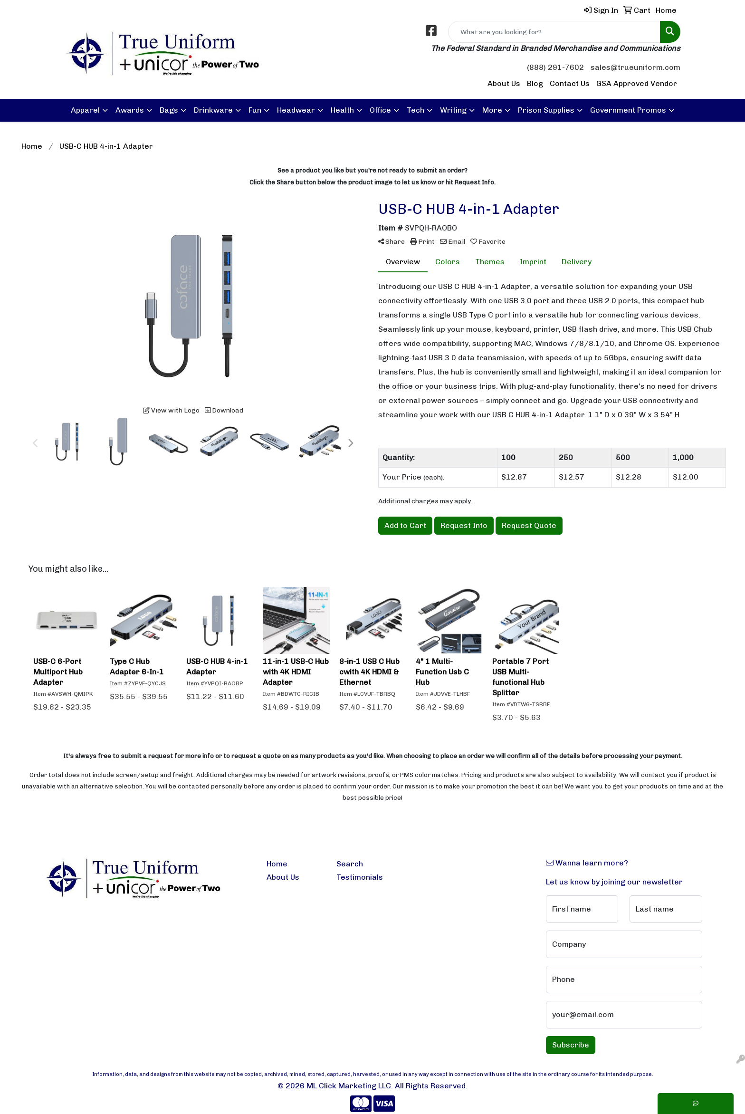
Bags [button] (169, 110)
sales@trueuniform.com (635, 67)
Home (277, 863)
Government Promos (628, 110)
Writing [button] (453, 110)
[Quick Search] (554, 32)
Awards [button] (129, 110)
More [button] (492, 110)
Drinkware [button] (213, 110)
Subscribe (570, 1044)
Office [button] (380, 110)
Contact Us (570, 83)
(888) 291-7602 (555, 67)
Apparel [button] (85, 110)
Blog (535, 83)
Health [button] (342, 110)
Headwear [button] (296, 110)
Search (349, 863)
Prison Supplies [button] (546, 110)
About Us (503, 83)
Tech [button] (415, 110)
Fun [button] (254, 110)
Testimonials (359, 877)
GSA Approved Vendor (636, 83)
